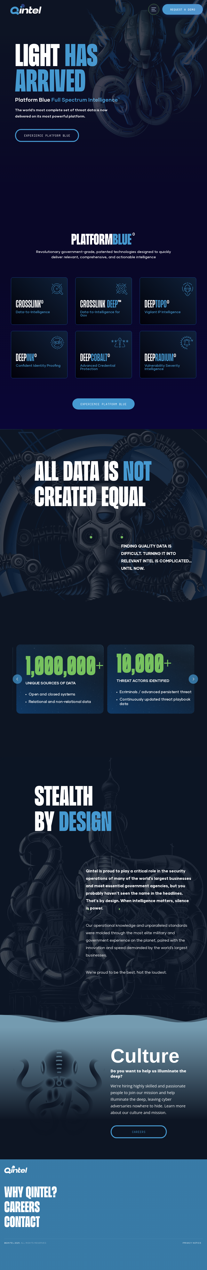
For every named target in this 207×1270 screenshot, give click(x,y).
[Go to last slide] (17, 679)
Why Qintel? (30, 1191)
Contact (22, 1221)
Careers (139, 1132)
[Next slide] (193, 679)
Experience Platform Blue (47, 135)
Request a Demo (182, 9)
